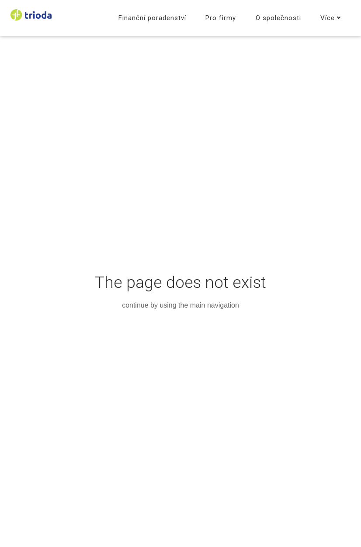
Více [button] (330, 18)
